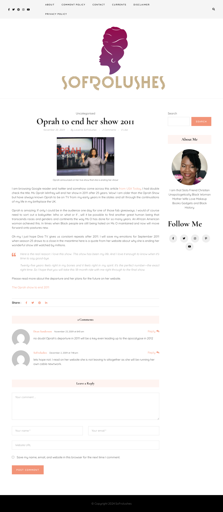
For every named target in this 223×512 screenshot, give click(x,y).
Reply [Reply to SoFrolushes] (151, 352)
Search (172, 113)
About (49, 4)
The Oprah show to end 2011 (30, 287)
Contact (99, 4)
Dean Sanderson (42, 331)
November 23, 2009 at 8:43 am (69, 331)
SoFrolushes (40, 352)
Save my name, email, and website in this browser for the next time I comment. (68, 457)
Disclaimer (142, 4)
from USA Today (130, 188)
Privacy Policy (56, 14)
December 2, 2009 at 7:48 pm (63, 352)
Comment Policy (73, 4)
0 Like (124, 129)
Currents (119, 4)
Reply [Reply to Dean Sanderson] (151, 331)
